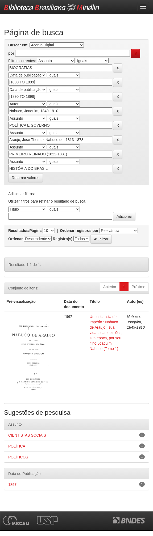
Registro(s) (62, 239)
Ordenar (15, 239)
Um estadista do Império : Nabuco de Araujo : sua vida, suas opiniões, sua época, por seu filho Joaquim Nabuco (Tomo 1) (106, 333)
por (11, 53)
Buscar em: (18, 45)
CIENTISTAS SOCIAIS (27, 435)
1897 (12, 484)
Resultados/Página (25, 230)
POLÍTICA (16, 446)
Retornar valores (25, 178)
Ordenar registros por (79, 230)
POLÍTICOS (18, 457)
